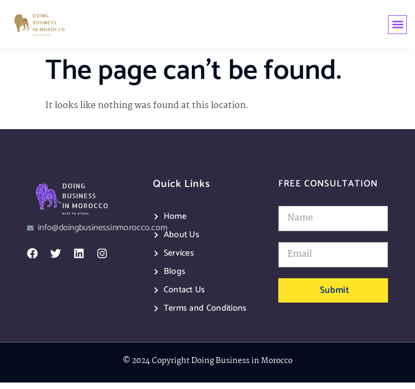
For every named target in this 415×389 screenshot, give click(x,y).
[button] (397, 24)
